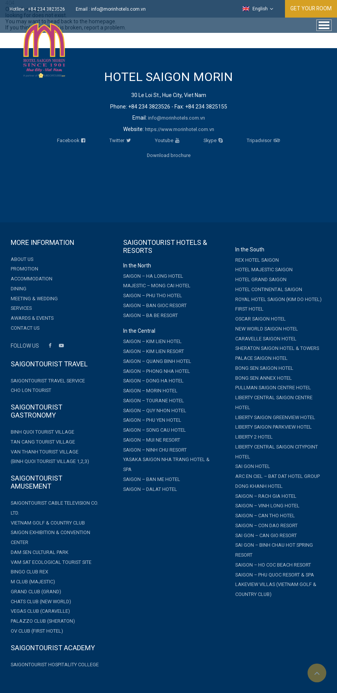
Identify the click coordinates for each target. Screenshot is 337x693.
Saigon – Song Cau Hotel (154, 430)
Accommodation (31, 279)
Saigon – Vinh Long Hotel (267, 505)
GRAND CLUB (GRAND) (36, 591)
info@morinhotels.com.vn (118, 9)
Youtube (167, 140)
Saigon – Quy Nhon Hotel (154, 410)
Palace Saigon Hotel (261, 358)
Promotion (24, 269)
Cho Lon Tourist (31, 390)
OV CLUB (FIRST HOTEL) (37, 631)
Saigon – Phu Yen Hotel (152, 420)
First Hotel (249, 309)
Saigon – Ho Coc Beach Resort (273, 565)
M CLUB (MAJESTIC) (33, 582)
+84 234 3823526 (46, 9)
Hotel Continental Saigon (268, 289)
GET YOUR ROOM (311, 8)
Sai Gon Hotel (252, 466)
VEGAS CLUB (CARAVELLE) (40, 611)
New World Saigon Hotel (266, 329)
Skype (213, 140)
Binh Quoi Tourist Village (42, 432)
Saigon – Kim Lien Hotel (152, 341)
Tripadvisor (263, 140)
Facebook (71, 140)
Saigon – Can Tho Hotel (265, 515)
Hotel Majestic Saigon (264, 269)
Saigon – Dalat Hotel (150, 489)
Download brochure (168, 155)
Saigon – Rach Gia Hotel (265, 496)
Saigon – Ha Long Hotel (153, 276)
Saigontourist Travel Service (48, 381)
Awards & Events (32, 318)
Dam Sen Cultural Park (39, 552)
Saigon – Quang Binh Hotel (157, 361)
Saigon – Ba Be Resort (150, 315)
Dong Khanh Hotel (259, 486)
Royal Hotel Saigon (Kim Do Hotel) (278, 299)
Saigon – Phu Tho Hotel (152, 295)
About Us (22, 259)
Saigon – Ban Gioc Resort (155, 305)
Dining (18, 288)
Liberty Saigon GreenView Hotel (275, 417)
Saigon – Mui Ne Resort (151, 440)
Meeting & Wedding (34, 298)
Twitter (120, 140)
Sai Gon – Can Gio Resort (266, 535)
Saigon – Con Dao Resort (266, 525)
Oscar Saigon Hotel (260, 319)
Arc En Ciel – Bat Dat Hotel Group (277, 476)
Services (21, 308)
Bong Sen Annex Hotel (263, 378)
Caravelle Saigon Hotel (265, 339)
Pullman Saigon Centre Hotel (273, 387)
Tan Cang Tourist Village (43, 442)
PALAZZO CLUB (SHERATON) (43, 621)
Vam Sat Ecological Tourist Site (51, 562)
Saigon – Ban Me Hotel (151, 479)
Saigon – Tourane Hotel (153, 400)
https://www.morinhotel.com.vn (179, 129)
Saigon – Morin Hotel (150, 390)
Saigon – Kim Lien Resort (153, 351)
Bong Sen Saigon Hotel (264, 368)
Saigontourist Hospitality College (55, 664)
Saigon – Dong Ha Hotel (153, 381)
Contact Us (25, 328)
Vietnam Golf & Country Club (48, 523)
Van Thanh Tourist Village (44, 452)
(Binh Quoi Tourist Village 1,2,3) (50, 461)
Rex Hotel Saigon (257, 260)
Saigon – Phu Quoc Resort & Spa (274, 575)
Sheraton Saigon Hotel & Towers (277, 348)
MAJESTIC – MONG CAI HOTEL (156, 285)
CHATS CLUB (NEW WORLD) (41, 601)
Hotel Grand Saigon (261, 279)
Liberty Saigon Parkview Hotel (273, 427)
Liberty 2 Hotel (254, 437)
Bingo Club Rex (29, 572)
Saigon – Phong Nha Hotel (156, 371)
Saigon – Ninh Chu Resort (155, 450)
